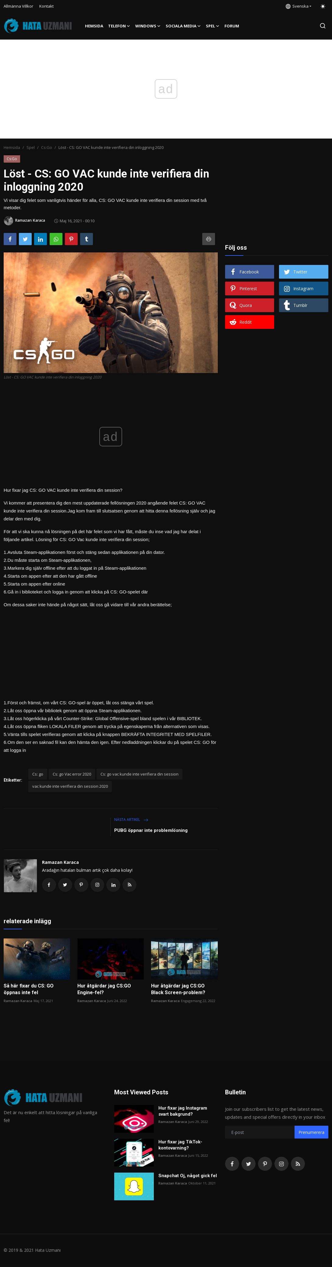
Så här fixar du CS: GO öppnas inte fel (29, 990)
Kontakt (46, 6)
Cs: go (37, 774)
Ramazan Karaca (60, 862)
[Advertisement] (111, 651)
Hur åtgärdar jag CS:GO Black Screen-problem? (178, 990)
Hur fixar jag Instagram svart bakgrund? (182, 1111)
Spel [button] (213, 25)
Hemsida (94, 26)
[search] (322, 25)
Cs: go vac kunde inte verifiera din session (139, 774)
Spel (30, 147)
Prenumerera (311, 1133)
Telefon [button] (119, 25)
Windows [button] (148, 25)
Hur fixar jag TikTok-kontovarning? (180, 1145)
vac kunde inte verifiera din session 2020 (70, 786)
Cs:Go (46, 147)
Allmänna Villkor (18, 6)
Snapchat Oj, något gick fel (187, 1176)
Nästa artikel (131, 819)
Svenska (297, 6)
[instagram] (281, 1164)
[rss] (298, 1164)
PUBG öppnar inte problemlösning (151, 830)
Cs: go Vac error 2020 (72, 774)
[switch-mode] (322, 6)
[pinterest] (265, 1164)
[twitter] (249, 1164)
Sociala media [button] (183, 25)
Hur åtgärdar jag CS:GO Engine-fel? (104, 990)
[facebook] (232, 1164)
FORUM (231, 26)
